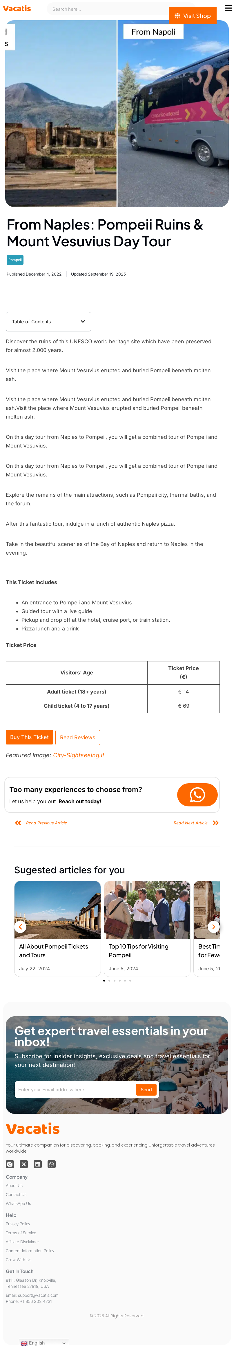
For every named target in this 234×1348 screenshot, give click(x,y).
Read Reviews (77, 737)
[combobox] (121, 8)
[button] (83, 321)
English (33, 1343)
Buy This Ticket (29, 737)
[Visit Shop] (193, 15)
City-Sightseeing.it (78, 755)
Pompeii (15, 260)
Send (146, 1089)
